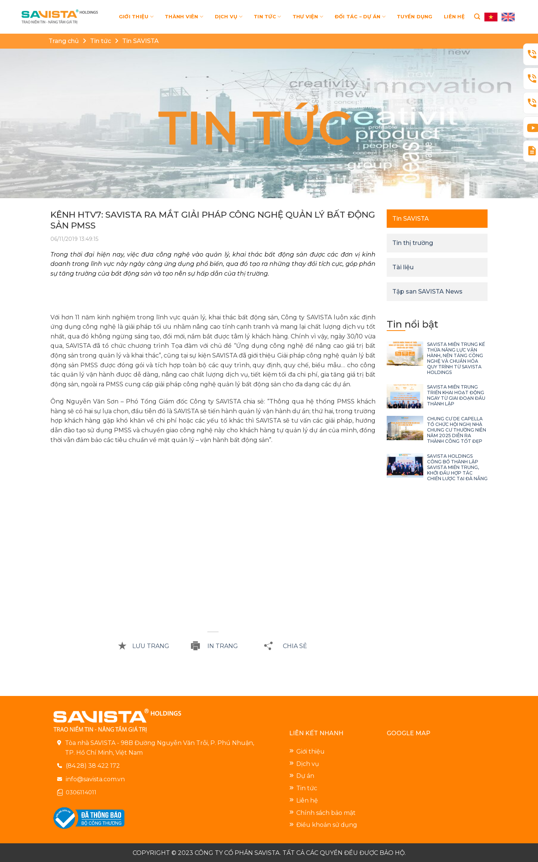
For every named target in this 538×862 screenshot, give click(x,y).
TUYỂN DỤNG (415, 16)
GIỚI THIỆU (136, 16)
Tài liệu (403, 267)
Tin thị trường (412, 242)
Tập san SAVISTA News (427, 291)
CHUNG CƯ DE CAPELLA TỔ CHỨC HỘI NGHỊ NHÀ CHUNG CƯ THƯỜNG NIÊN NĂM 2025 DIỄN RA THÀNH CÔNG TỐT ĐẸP (456, 430)
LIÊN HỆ (454, 16)
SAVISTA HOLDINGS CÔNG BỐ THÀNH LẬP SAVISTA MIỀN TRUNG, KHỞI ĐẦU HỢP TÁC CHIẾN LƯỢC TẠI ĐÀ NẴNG (457, 467)
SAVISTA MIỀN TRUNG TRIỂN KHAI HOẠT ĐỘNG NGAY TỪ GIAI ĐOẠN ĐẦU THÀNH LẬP (456, 395)
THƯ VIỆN (308, 16)
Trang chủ (64, 41)
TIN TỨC (267, 16)
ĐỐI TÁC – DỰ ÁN (360, 16)
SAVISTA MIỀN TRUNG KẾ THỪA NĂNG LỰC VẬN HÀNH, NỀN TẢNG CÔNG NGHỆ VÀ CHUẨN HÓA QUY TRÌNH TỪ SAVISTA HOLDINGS (456, 358)
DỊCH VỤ (228, 16)
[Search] (477, 16)
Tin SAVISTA (140, 41)
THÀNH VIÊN (184, 16)
